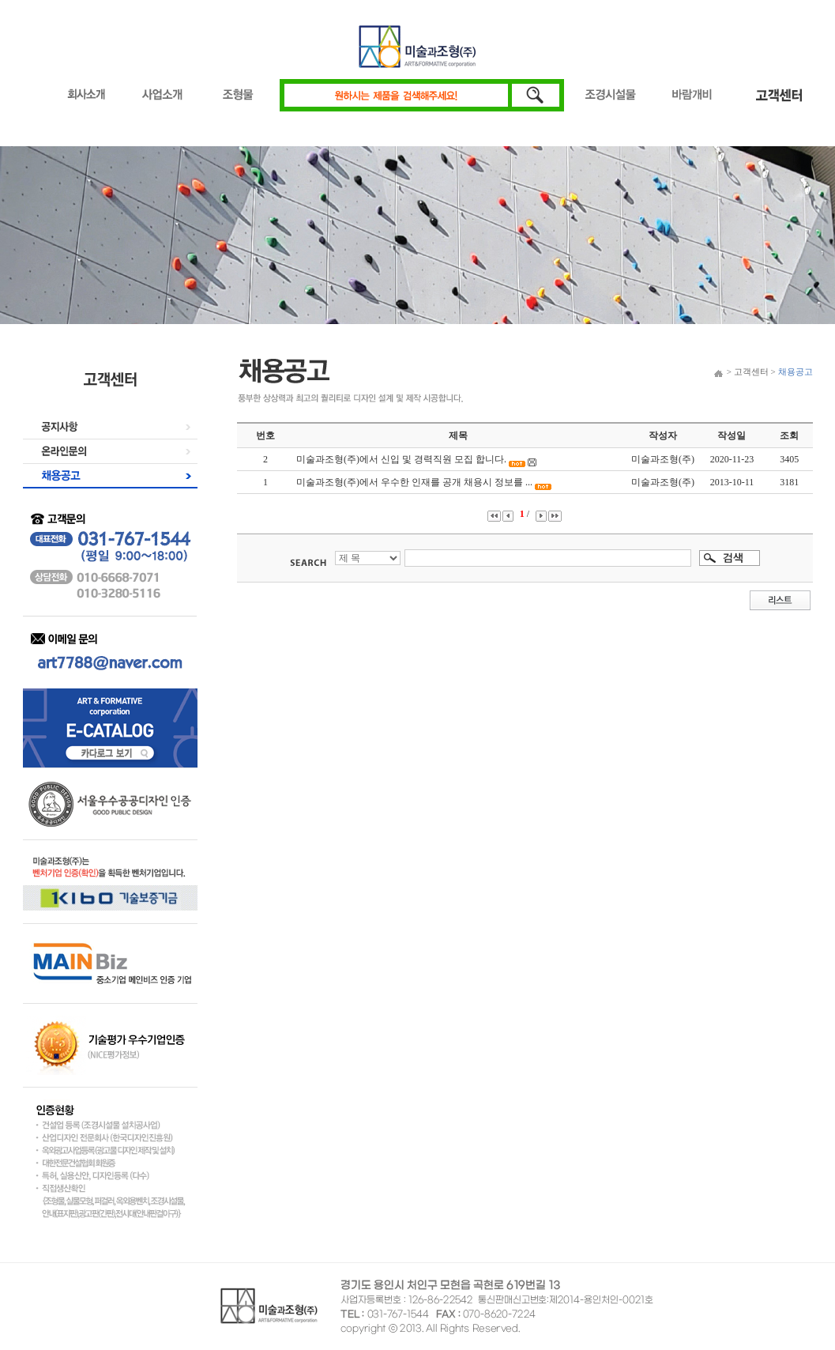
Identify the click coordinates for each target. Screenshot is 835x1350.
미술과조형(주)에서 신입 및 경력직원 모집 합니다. (401, 459)
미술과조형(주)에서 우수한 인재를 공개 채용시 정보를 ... (414, 482)
